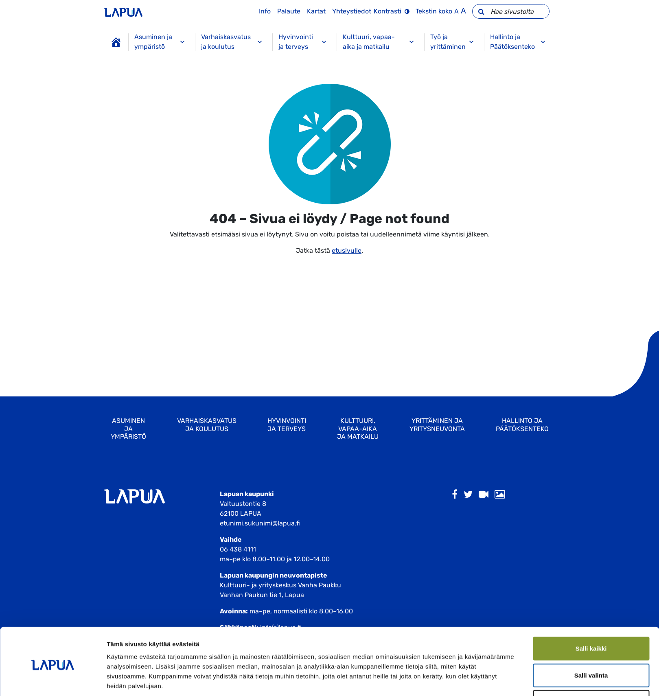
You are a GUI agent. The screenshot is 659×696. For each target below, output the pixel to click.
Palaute (288, 11)
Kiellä (591, 669)
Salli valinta (591, 642)
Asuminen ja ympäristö (160, 41)
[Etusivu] (116, 42)
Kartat (316, 11)
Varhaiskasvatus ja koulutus (232, 41)
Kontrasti (387, 11)
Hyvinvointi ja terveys (302, 41)
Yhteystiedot (351, 11)
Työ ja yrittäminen (452, 41)
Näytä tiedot (435, 679)
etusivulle (346, 250)
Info (265, 11)
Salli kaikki (591, 616)
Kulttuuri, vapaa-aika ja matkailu (379, 41)
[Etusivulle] (123, 11)
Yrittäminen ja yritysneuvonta (437, 424)
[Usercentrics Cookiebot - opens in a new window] (52, 680)
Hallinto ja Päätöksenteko (518, 41)
